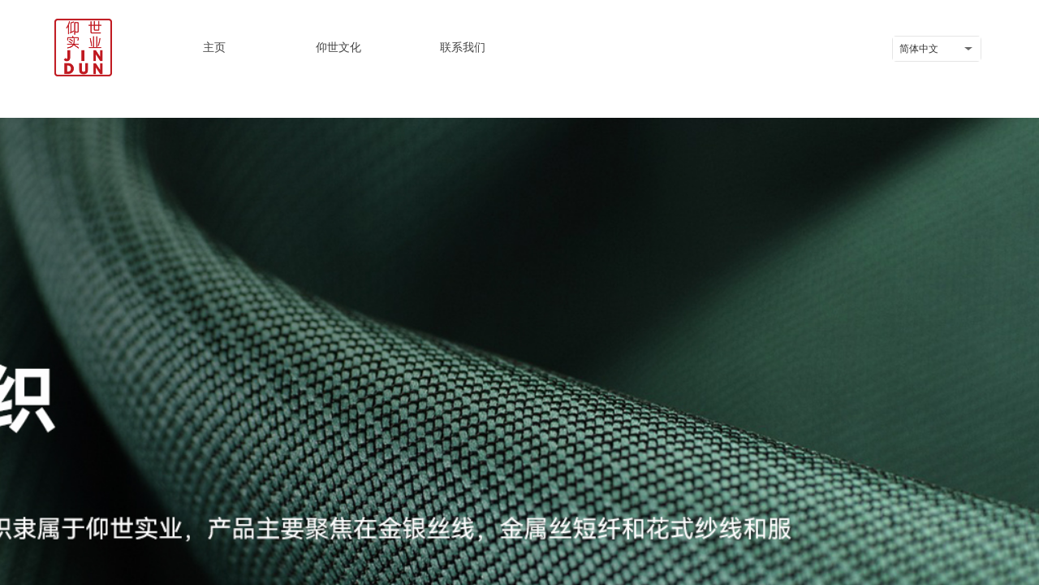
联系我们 (462, 47)
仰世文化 (338, 47)
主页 (214, 47)
